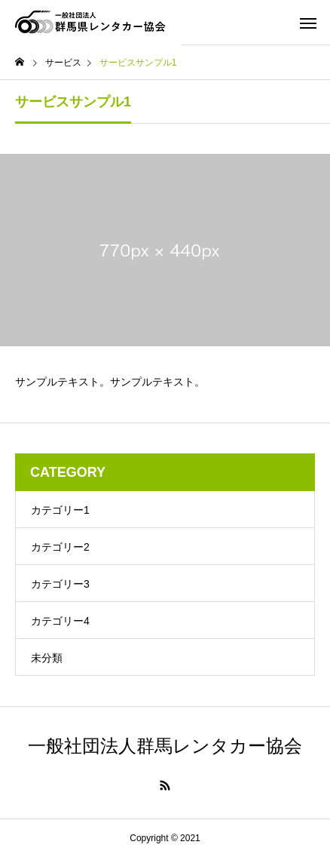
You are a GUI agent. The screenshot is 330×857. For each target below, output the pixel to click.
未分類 (47, 658)
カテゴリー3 (60, 584)
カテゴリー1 (60, 510)
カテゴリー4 (60, 621)
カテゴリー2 (60, 547)
